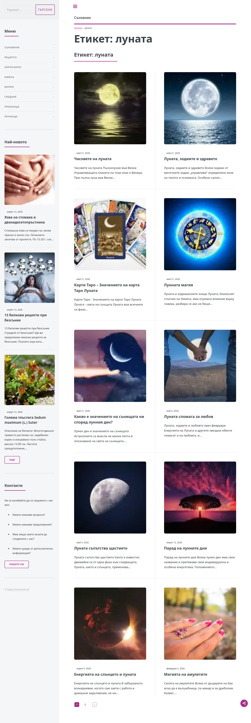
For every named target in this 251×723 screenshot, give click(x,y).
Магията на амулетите (185, 674)
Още (12, 459)
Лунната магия (178, 284)
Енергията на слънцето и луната (105, 674)
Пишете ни (16, 564)
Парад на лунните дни (185, 548)
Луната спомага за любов (188, 416)
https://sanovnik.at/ (18, 589)
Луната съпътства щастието (100, 548)
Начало (78, 27)
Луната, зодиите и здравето (190, 158)
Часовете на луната (92, 158)
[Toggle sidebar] (75, 6)
